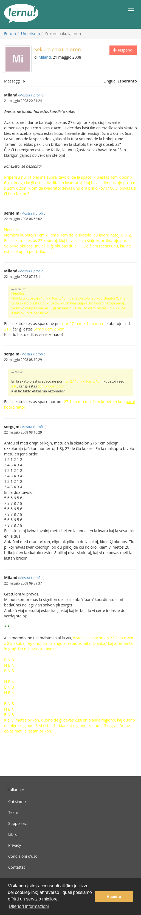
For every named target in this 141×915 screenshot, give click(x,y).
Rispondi (123, 50)
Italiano (15, 789)
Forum (10, 33)
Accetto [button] (114, 896)
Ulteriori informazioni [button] (29, 906)
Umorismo (30, 33)
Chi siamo (17, 801)
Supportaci (18, 823)
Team (13, 812)
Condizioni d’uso (23, 856)
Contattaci (17, 867)
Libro (13, 834)
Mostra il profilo (31, 95)
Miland (45, 57)
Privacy (14, 845)
